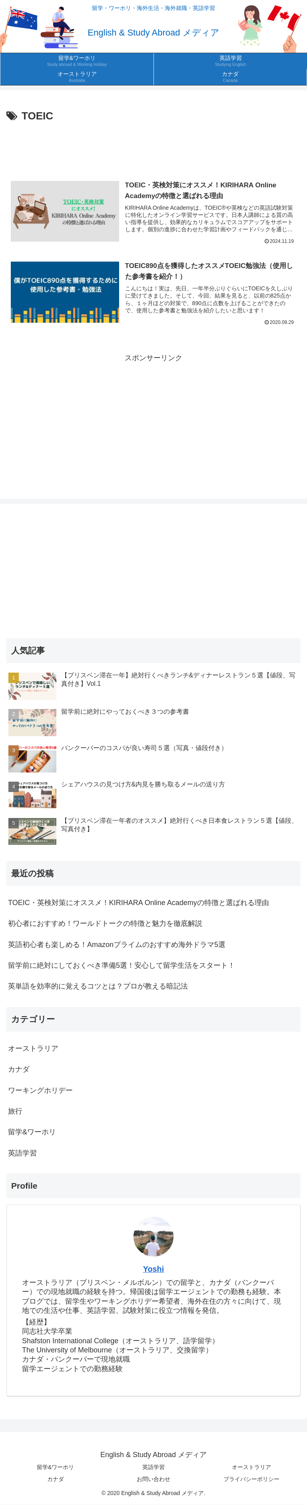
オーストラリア (251, 1467)
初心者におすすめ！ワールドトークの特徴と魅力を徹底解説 (105, 924)
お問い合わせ (153, 1479)
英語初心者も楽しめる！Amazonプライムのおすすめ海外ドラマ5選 (116, 945)
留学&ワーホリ (55, 1467)
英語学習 (153, 1467)
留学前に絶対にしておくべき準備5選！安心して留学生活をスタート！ (121, 966)
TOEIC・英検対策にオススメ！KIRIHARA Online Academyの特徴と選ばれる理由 (138, 903)
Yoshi (153, 1269)
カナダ (55, 1479)
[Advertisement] (153, 147)
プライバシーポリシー (251, 1479)
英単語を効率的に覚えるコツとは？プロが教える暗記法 (98, 987)
